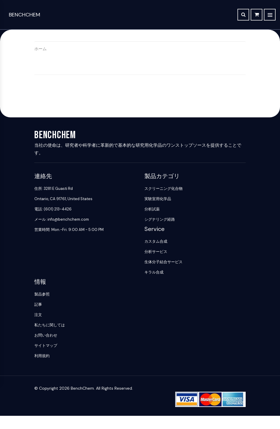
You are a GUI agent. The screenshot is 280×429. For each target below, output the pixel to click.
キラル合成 (153, 272)
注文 (38, 314)
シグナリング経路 (159, 219)
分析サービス (155, 251)
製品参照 (42, 294)
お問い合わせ (45, 335)
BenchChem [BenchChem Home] (24, 14)
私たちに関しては (49, 324)
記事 (38, 304)
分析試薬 (152, 209)
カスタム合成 (155, 241)
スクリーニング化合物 (163, 188)
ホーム (40, 48)
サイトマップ (45, 345)
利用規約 (42, 355)
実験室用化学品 (157, 198)
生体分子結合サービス (163, 261)
